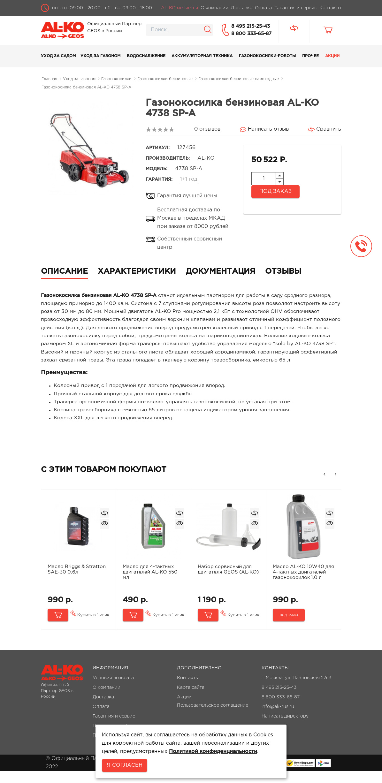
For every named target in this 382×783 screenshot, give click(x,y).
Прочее (310, 56)
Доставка (103, 709)
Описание (64, 271)
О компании (106, 699)
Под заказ (275, 191)
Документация (220, 271)
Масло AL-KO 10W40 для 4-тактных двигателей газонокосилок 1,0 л (299, 586)
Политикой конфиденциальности (213, 751)
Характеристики (137, 271)
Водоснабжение (146, 56)
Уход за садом (58, 56)
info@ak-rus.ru (278, 718)
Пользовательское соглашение (212, 717)
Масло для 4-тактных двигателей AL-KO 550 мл (151, 583)
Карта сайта (190, 699)
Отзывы (283, 271)
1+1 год (188, 179)
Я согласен (124, 765)
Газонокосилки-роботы (267, 56)
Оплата (101, 718)
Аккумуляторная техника (202, 56)
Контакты (188, 690)
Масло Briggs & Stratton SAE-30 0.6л (77, 581)
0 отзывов (207, 129)
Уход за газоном (100, 56)
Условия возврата (113, 690)
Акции (332, 56)
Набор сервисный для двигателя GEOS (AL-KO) (225, 583)
